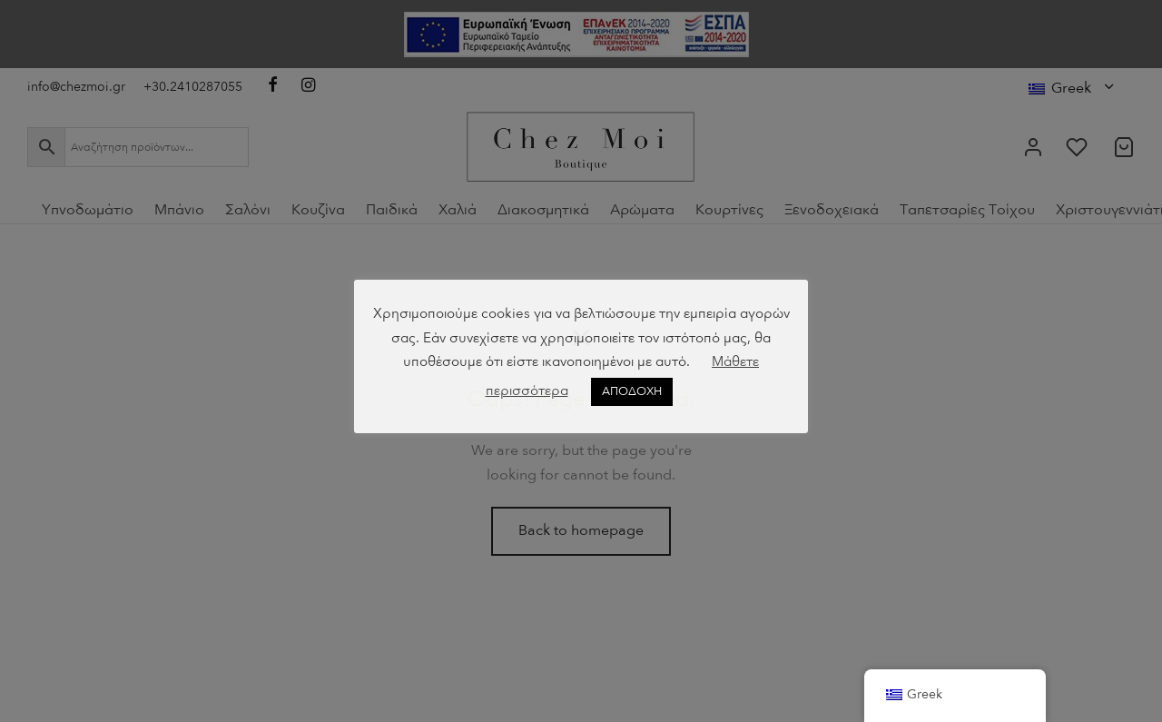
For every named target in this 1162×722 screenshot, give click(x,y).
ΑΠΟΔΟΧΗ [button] (632, 391)
